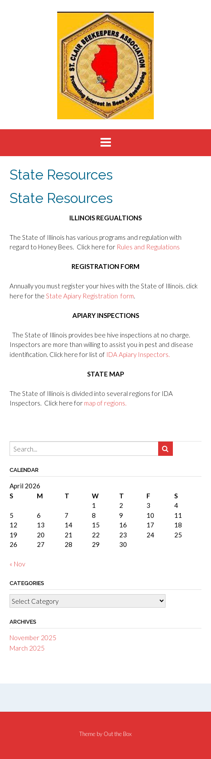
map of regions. (105, 403)
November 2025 (33, 637)
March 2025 (27, 648)
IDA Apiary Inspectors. (138, 354)
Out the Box (118, 733)
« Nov (17, 564)
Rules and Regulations (148, 247)
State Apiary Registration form (90, 296)
